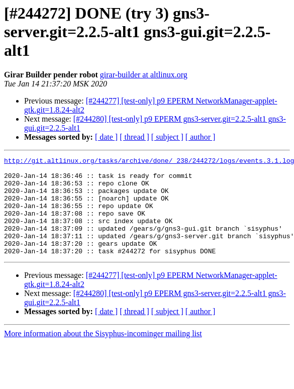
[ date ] (106, 137)
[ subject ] (167, 137)
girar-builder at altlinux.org (143, 74)
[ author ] (200, 137)
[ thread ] (134, 137)
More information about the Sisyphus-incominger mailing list (103, 353)
